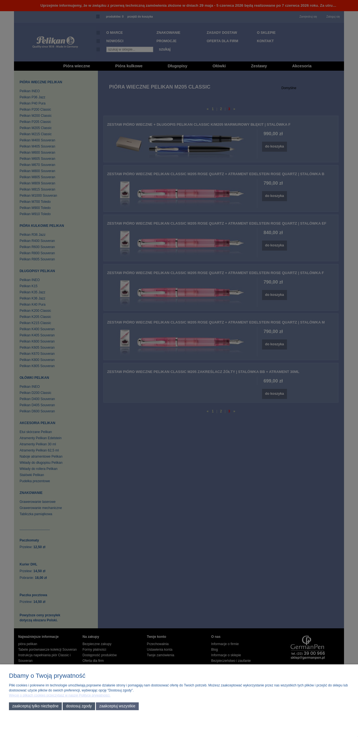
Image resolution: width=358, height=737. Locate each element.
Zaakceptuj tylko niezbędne (35, 706)
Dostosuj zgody (79, 706)
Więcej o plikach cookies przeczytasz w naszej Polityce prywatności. (59, 695)
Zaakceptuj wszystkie (117, 706)
